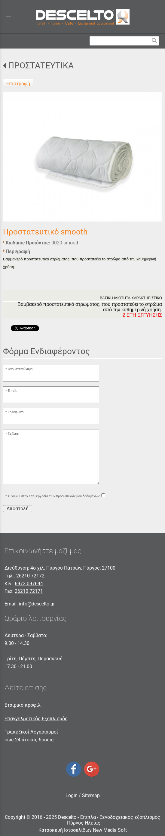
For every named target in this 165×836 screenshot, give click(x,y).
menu (8, 16)
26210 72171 (29, 591)
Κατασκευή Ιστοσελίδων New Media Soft (82, 830)
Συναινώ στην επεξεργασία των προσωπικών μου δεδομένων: (54, 496)
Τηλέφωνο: (16, 412)
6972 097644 (29, 583)
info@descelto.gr (37, 604)
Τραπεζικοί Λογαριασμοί (31, 732)
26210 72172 (30, 576)
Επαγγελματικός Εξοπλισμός (36, 718)
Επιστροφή (18, 83)
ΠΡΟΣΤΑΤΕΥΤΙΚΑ (41, 66)
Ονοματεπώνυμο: (20, 369)
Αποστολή (18, 508)
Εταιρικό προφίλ (23, 705)
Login (72, 795)
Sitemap (91, 795)
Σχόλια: (13, 434)
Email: (12, 391)
